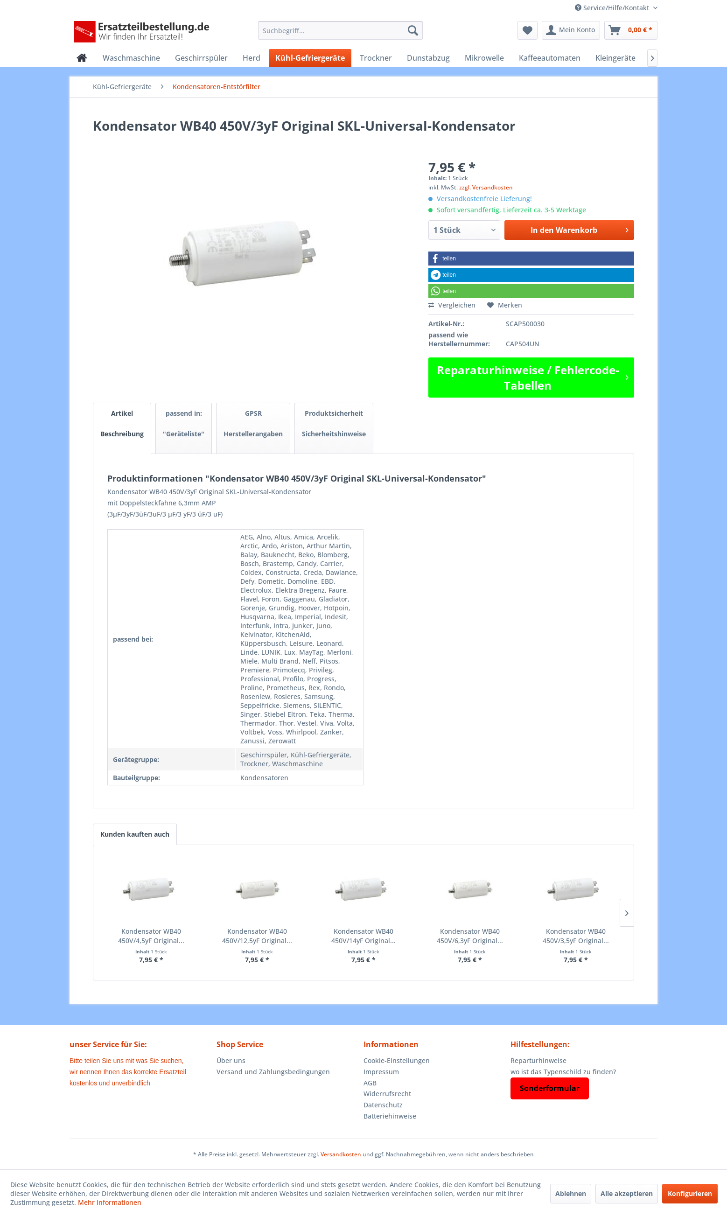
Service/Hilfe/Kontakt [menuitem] (613, 7)
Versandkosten (341, 1154)
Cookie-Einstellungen (397, 1060)
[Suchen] (413, 30)
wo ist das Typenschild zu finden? (563, 1071)
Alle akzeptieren (627, 1193)
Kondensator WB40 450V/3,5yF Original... (576, 936)
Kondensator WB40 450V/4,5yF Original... (151, 936)
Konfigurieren (690, 1193)
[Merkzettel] (527, 30)
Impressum (381, 1071)
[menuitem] (340, 30)
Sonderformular (550, 1088)
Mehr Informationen (109, 1202)
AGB (370, 1082)
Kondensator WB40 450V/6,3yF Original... (470, 936)
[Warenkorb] (630, 30)
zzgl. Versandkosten (486, 187)
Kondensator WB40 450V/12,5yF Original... (257, 936)
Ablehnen (570, 1193)
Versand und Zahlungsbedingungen (273, 1071)
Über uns (231, 1060)
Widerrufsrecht (387, 1093)
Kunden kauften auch (134, 834)
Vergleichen (451, 305)
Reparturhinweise (538, 1060)
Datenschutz (383, 1104)
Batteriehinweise (390, 1116)
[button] (531, 259)
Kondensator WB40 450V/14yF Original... (363, 936)
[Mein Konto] (571, 30)
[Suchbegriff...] (340, 30)
